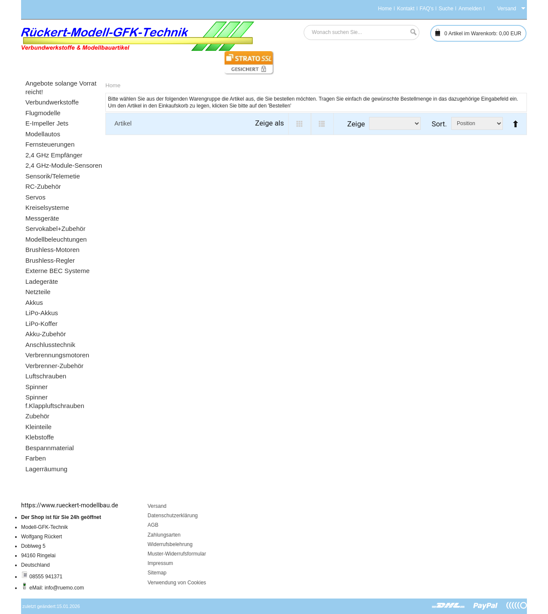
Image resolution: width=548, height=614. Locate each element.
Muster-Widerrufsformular (177, 554)
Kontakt (406, 9)
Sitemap (157, 573)
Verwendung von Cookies (177, 583)
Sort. (439, 124)
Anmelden (470, 9)
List (322, 124)
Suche (446, 9)
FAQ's (427, 9)
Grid (299, 124)
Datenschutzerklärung (173, 516)
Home (385, 9)
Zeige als (269, 123)
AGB (153, 525)
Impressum (160, 563)
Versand (157, 506)
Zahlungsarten (164, 535)
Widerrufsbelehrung (170, 544)
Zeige (356, 124)
